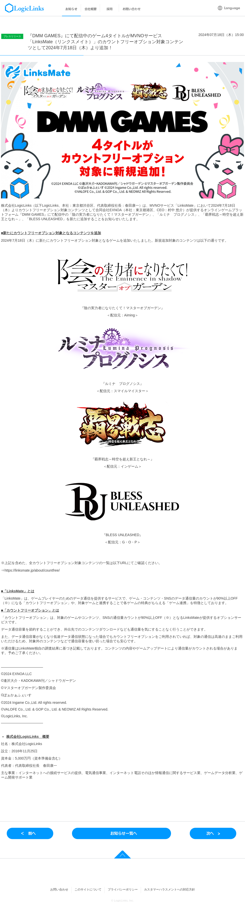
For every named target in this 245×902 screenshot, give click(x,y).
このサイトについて (88, 889)
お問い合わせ (59, 889)
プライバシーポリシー (123, 889)
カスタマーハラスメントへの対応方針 (169, 889)
